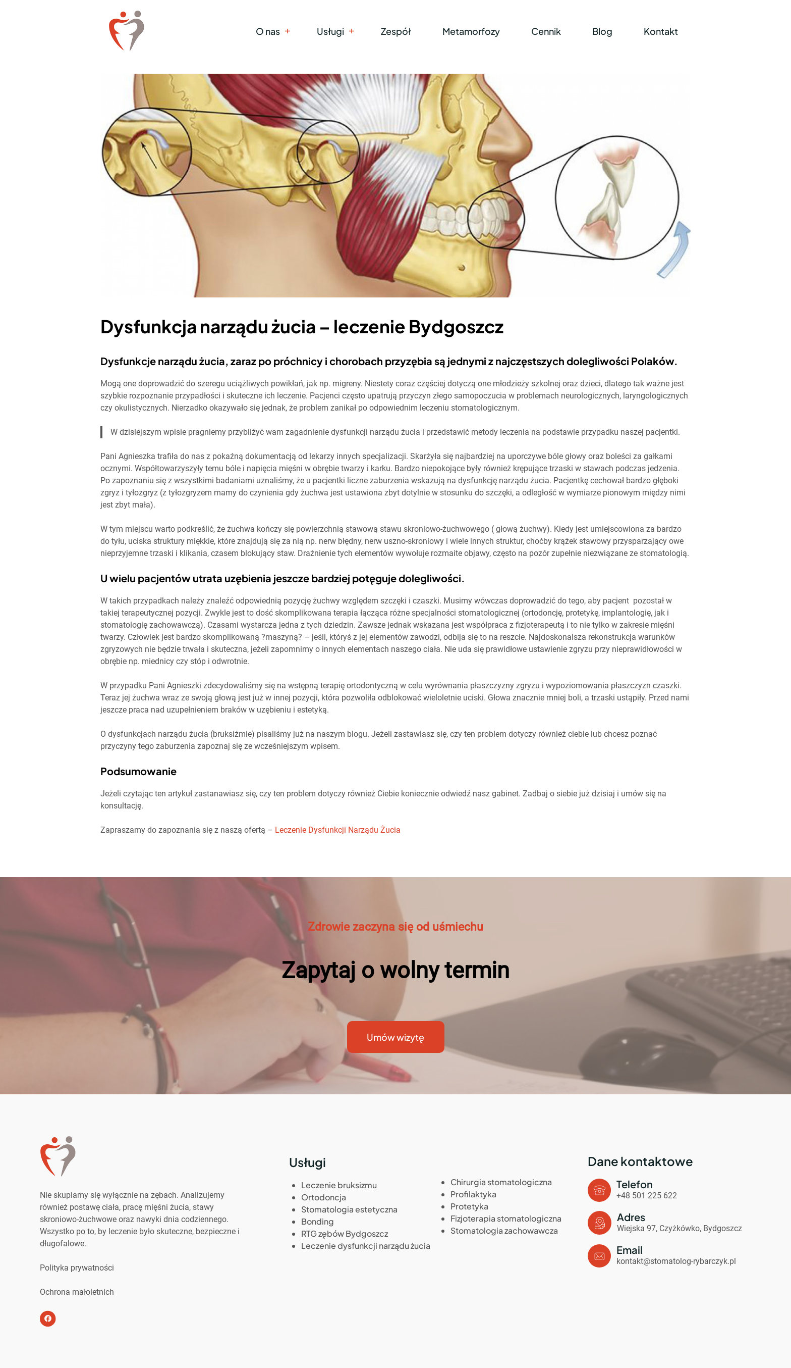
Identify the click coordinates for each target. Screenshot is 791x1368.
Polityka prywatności (77, 1268)
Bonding (317, 1221)
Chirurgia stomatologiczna (501, 1182)
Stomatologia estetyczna (349, 1209)
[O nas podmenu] (287, 31)
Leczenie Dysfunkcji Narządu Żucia (338, 830)
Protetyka (469, 1206)
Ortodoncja (323, 1197)
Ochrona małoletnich (77, 1292)
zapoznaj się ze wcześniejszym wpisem (267, 746)
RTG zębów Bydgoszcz (344, 1233)
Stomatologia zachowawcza (504, 1230)
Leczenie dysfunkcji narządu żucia (365, 1245)
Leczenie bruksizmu (339, 1185)
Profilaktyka (473, 1194)
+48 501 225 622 (646, 1195)
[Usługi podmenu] (351, 31)
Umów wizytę (395, 1037)
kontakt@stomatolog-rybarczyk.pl (676, 1261)
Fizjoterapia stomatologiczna (505, 1218)
